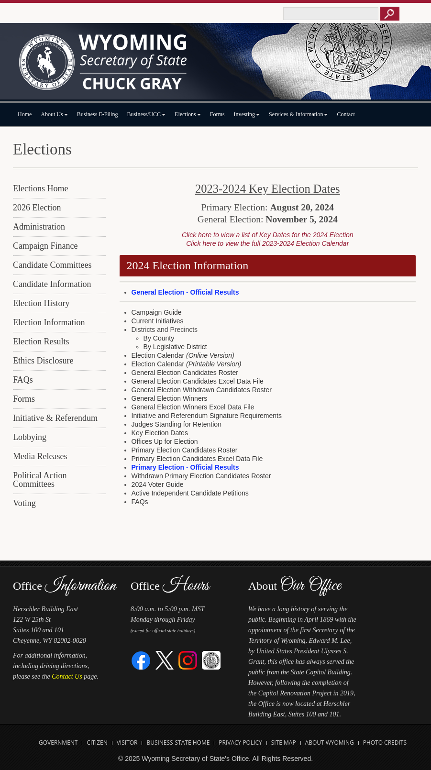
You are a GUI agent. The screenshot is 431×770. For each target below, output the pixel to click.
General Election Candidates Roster (185, 372)
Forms (217, 114)
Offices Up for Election (165, 441)
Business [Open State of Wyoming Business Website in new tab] (159, 742)
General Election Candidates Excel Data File (198, 381)
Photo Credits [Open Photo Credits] (385, 742)
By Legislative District (175, 347)
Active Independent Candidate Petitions (190, 493)
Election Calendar (183, 355)
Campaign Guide (157, 312)
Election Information (49, 322)
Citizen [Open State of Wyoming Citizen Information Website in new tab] (97, 742)
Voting (24, 503)
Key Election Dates (160, 433)
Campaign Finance (45, 246)
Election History (41, 303)
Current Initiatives (158, 321)
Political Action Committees (40, 480)
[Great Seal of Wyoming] (211, 659)
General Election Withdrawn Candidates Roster (202, 390)
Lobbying (29, 437)
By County (159, 338)
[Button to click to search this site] (389, 14)
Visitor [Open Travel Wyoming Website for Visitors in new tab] (127, 742)
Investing (246, 114)
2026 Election (37, 207)
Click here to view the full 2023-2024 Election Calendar (267, 243)
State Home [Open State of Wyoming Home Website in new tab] (192, 742)
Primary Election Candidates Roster (185, 450)
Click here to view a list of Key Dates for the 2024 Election (268, 235)
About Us (54, 114)
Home (25, 114)
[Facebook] (141, 659)
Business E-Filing (97, 114)
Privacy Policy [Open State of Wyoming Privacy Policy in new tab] (240, 742)
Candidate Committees (52, 265)
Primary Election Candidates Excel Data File (197, 458)
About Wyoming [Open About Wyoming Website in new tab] (329, 742)
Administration (39, 226)
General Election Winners (170, 398)
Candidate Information (52, 284)
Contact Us (67, 676)
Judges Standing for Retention (176, 424)
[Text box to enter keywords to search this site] (330, 13)
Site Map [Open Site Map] (283, 742)
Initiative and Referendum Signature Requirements (207, 415)
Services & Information (298, 114)
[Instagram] (188, 659)
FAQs (23, 380)
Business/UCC (146, 114)
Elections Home (40, 188)
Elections (188, 114)
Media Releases (40, 456)
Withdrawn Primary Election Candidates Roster (201, 476)
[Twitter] (165, 659)
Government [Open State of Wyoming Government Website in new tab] (58, 742)
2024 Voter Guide (158, 484)
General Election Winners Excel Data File (193, 407)
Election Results (41, 341)
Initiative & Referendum (55, 418)
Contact (345, 114)
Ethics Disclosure (43, 360)
